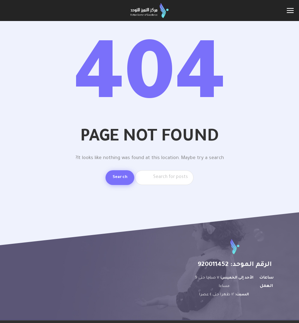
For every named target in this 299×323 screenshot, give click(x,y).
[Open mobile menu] (290, 11)
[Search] (164, 177)
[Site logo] (149, 10)
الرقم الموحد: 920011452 (235, 264)
